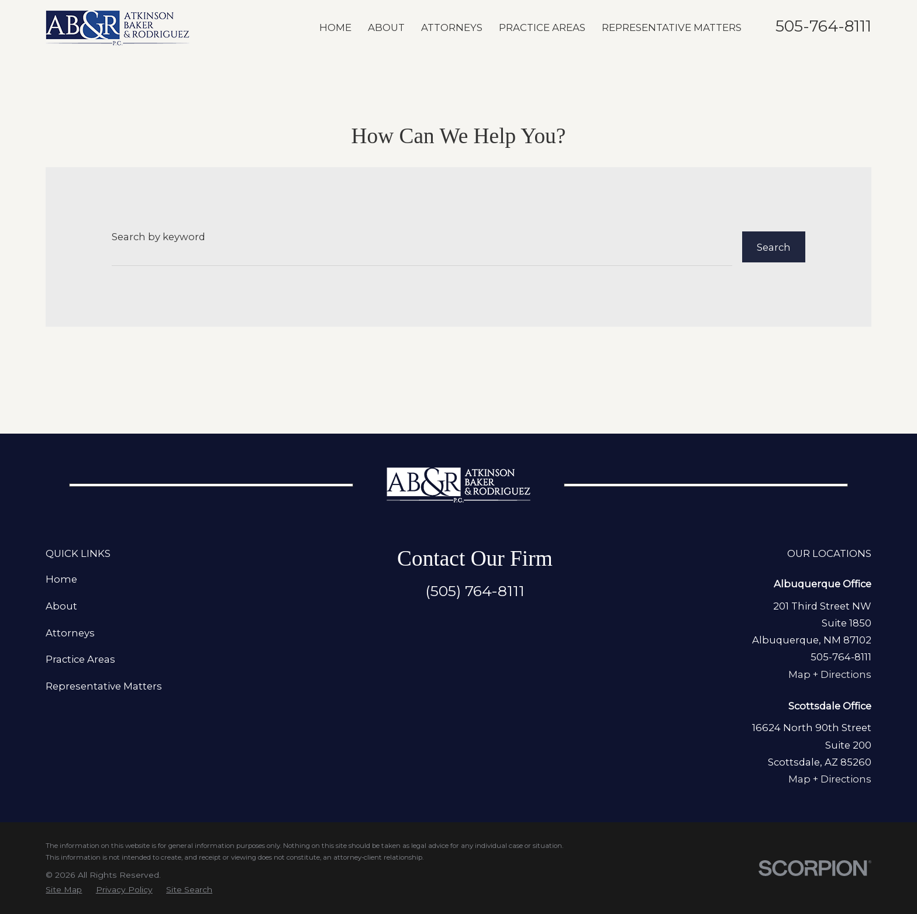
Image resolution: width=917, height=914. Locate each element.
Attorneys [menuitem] (451, 27)
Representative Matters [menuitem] (672, 27)
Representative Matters (104, 686)
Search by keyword (158, 237)
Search (774, 247)
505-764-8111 (823, 26)
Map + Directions (829, 674)
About (61, 606)
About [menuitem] (386, 27)
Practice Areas (80, 659)
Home (61, 579)
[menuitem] (64, 889)
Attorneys (70, 633)
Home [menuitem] (335, 27)
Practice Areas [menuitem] (542, 27)
